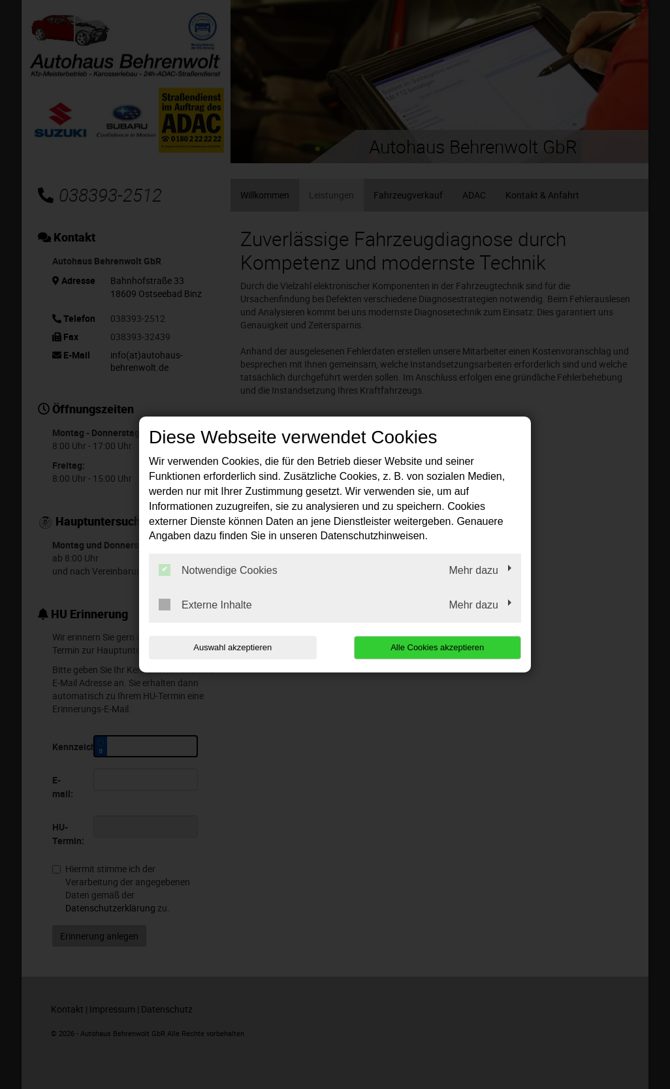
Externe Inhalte (205, 604)
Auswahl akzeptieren (232, 647)
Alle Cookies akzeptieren (437, 647)
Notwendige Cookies (218, 570)
